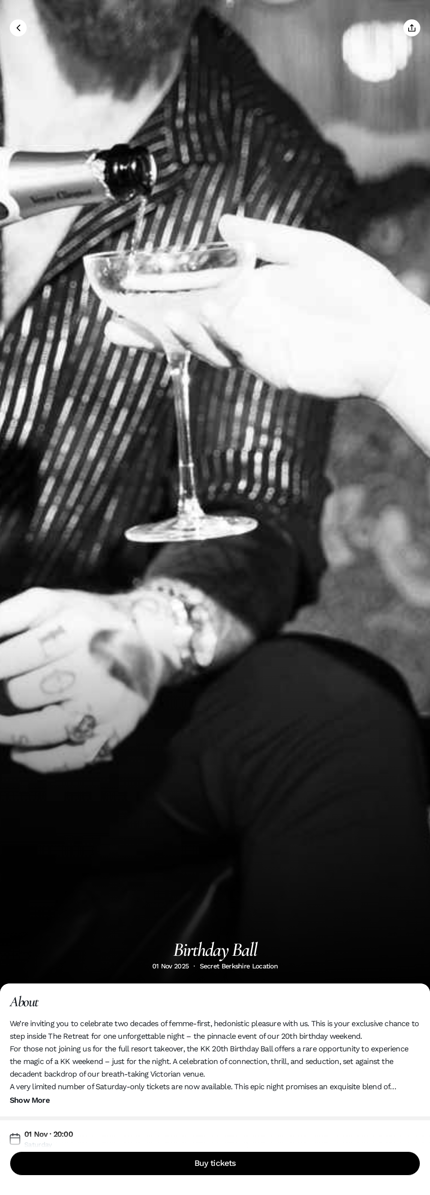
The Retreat (68, 1036)
